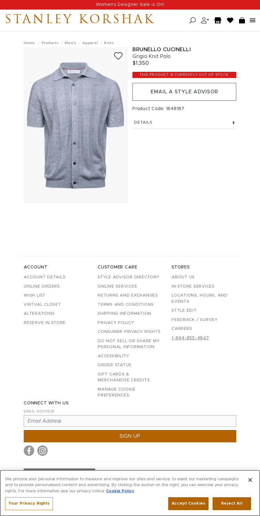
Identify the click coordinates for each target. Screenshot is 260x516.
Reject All (231, 504)
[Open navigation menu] (252, 20)
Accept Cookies (188, 504)
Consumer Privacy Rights (129, 332)
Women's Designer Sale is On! (130, 4)
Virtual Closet (42, 305)
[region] (130, 493)
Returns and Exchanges (128, 295)
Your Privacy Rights (29, 504)
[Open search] (192, 20)
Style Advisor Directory (128, 277)
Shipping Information (124, 314)
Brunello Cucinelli (161, 49)
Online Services (117, 287)
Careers (182, 329)
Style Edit (184, 311)
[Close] (250, 480)
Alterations (39, 314)
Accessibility (113, 356)
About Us (183, 277)
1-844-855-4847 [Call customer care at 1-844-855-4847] (190, 338)
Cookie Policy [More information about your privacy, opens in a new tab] (120, 491)
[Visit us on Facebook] (29, 450)
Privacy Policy (116, 323)
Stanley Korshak (80, 20)
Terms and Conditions (126, 305)
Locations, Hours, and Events (200, 298)
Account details (44, 277)
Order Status (115, 365)
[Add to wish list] (118, 56)
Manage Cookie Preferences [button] (117, 392)
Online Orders (42, 287)
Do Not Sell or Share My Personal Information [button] (129, 344)
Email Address (39, 411)
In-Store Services (193, 287)
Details (184, 123)
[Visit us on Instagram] (42, 450)
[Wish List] (230, 20)
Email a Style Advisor (184, 91)
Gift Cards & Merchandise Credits (124, 377)
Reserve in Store (45, 323)
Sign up (130, 436)
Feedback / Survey (195, 320)
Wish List (35, 295)
